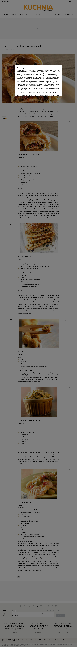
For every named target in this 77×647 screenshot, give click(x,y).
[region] (38, 80)
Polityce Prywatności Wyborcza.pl (48, 88)
